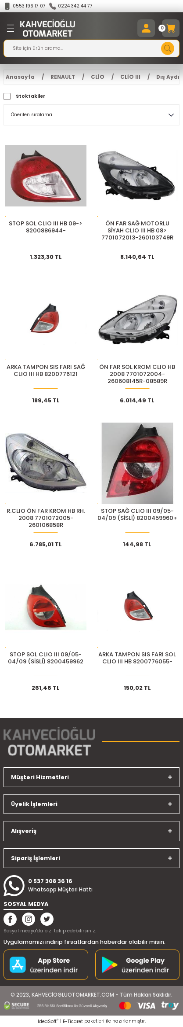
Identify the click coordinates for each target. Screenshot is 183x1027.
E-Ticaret (73, 1021)
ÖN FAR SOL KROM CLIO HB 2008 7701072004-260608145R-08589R (137, 374)
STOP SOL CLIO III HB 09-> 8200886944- (46, 227)
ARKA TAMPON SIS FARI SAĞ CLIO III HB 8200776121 (46, 371)
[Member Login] (146, 28)
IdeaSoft (48, 1021)
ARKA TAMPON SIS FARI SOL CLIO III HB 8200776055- (137, 658)
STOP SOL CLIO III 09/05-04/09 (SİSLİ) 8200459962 (45, 658)
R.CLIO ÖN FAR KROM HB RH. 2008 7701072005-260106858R (46, 518)
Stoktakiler (30, 96)
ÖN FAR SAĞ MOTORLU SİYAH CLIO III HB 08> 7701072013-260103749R (137, 230)
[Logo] (47, 28)
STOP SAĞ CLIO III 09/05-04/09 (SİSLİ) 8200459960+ (137, 515)
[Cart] (170, 28)
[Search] (91, 48)
